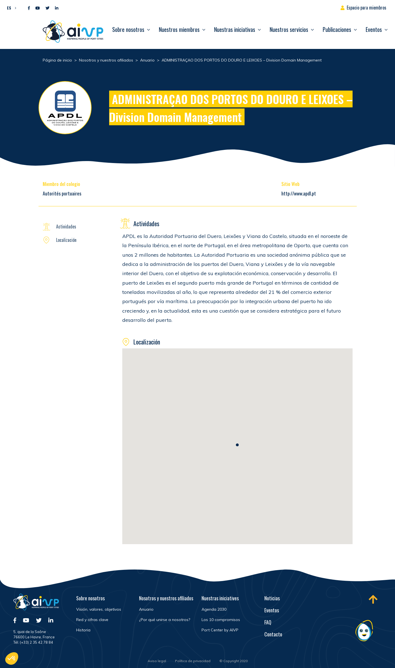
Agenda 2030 (214, 609)
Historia (83, 629)
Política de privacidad (192, 661)
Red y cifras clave (92, 619)
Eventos (374, 29)
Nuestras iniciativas (234, 29)
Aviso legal (157, 661)
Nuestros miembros (179, 29)
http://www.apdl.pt (298, 193)
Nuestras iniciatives (220, 598)
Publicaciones (337, 29)
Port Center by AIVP (220, 629)
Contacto (273, 634)
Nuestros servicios (289, 29)
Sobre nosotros (128, 29)
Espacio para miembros (366, 7)
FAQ (267, 622)
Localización (66, 240)
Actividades (66, 226)
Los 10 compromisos (221, 619)
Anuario (146, 609)
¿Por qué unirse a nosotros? (164, 619)
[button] (10, 7)
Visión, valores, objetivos (98, 609)
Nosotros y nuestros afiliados (166, 598)
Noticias (272, 598)
